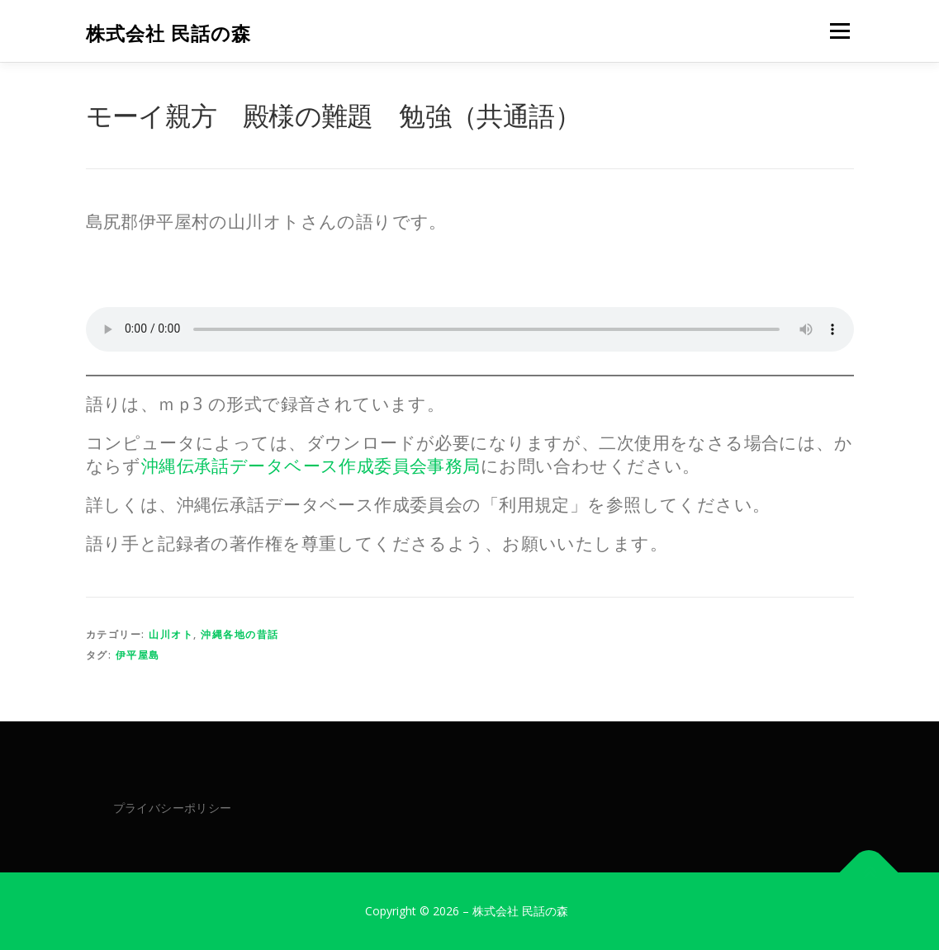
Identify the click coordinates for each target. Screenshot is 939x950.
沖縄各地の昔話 (240, 634)
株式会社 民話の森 (168, 33)
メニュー (839, 31)
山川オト (171, 634)
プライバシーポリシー (172, 807)
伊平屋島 (138, 655)
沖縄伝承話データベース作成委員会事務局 (311, 465)
